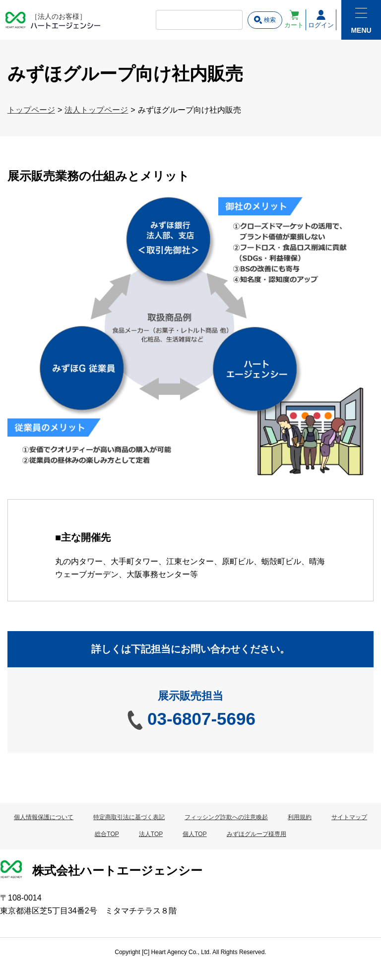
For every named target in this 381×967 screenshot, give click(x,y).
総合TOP (107, 834)
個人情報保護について (43, 817)
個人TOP (194, 834)
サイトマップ (349, 817)
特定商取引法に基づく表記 (129, 817)
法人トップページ (96, 110)
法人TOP (151, 834)
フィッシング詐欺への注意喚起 (226, 817)
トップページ (31, 110)
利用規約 (300, 817)
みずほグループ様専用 (256, 834)
